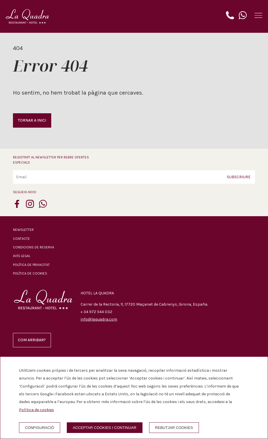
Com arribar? (32, 340)
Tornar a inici (32, 120)
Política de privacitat (31, 265)
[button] (258, 15)
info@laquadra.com (99, 319)
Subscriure (238, 177)
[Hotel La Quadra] (27, 16)
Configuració (39, 427)
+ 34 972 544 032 (96, 311)
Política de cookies (30, 273)
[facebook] (17, 206)
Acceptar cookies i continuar (104, 427)
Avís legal (21, 256)
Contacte (21, 239)
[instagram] (30, 206)
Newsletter (23, 230)
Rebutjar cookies (174, 427)
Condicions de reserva (33, 247)
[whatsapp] (43, 206)
